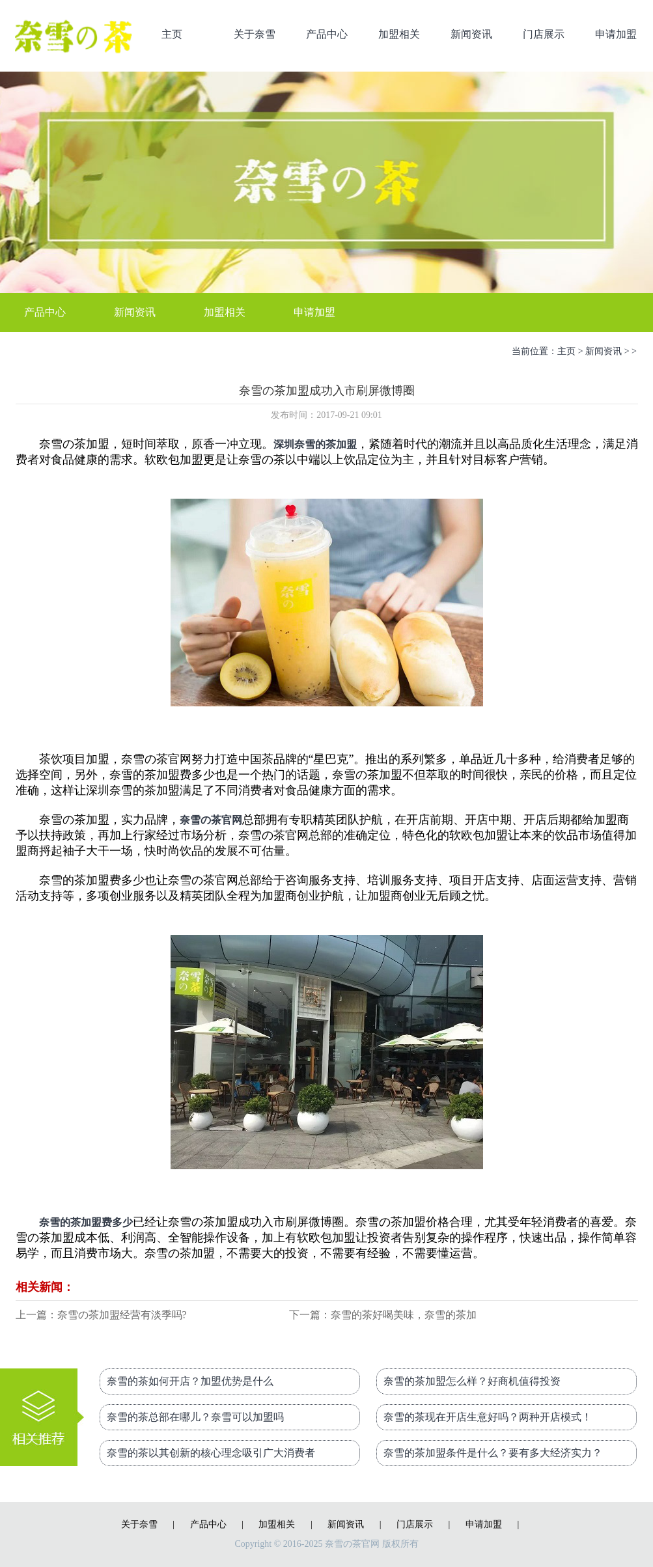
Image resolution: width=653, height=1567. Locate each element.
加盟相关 (399, 34)
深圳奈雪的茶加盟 (315, 444)
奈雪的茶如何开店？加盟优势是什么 (190, 1381)
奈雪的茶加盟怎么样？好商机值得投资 (472, 1381)
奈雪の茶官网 (211, 819)
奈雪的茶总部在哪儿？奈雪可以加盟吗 (195, 1416)
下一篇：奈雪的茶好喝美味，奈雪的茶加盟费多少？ (383, 1316)
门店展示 (543, 34)
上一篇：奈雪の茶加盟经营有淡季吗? (101, 1314)
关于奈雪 (254, 34)
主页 (171, 34)
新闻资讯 (471, 34)
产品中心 (327, 34)
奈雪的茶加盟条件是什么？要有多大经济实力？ (492, 1452)
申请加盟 (616, 34)
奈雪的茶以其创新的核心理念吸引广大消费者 (211, 1452)
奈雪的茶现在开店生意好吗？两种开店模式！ (487, 1416)
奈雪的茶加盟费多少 (86, 1222)
